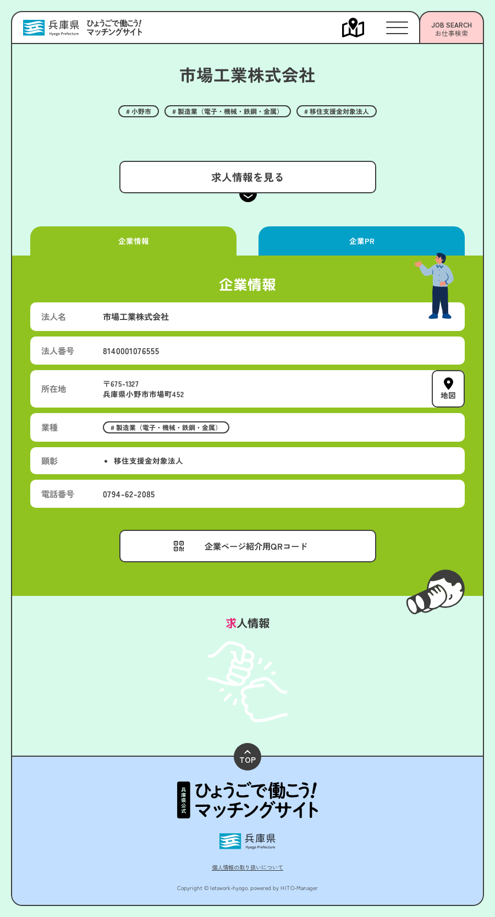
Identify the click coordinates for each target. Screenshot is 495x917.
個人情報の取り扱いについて (247, 867)
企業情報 (133, 240)
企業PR (361, 240)
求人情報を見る (247, 176)
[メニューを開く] (364, 28)
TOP (247, 757)
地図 (448, 394)
